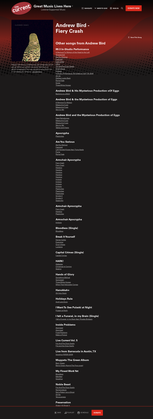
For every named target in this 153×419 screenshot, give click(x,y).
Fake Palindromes (62, 118)
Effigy (58, 64)
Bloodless (59, 231)
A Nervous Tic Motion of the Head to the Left (73, 52)
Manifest (59, 377)
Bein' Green (60, 363)
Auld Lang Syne (62, 302)
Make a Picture (61, 335)
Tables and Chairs (62, 128)
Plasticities (60, 136)
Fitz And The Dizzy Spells (65, 344)
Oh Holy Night (61, 293)
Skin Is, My (60, 110)
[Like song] (135, 37)
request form (37, 72)
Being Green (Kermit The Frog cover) (69, 366)
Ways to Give (101, 8)
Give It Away (60, 69)
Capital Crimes (61, 256)
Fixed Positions (61, 333)
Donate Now (134, 8)
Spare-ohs (59, 201)
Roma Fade (60, 81)
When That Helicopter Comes (67, 285)
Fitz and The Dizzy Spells (65, 66)
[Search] (122, 8)
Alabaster (59, 264)
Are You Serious (61, 57)
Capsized (59, 59)
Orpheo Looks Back (63, 78)
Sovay (58, 83)
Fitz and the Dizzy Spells (65, 346)
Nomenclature (61, 390)
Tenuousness (61, 397)
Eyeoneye (59, 242)
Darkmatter (60, 62)
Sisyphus (59, 379)
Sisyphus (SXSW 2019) (64, 355)
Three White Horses (63, 85)
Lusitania (59, 247)
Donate (97, 413)
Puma (58, 152)
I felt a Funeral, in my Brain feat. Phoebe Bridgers (74, 319)
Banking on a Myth (63, 94)
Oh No (58, 76)
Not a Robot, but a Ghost (65, 392)
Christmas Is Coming (64, 267)
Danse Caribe (61, 240)
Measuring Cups (62, 105)
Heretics (59, 168)
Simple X (59, 196)
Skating (58, 269)
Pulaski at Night (62, 311)
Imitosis (59, 71)
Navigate (87, 8)
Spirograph (60, 280)
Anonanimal (60, 55)
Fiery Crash (60, 163)
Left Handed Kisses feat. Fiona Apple (70, 150)
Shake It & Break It (63, 406)
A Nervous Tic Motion (64, 103)
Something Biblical (63, 278)
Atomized (59, 328)
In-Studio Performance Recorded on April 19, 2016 (74, 74)
